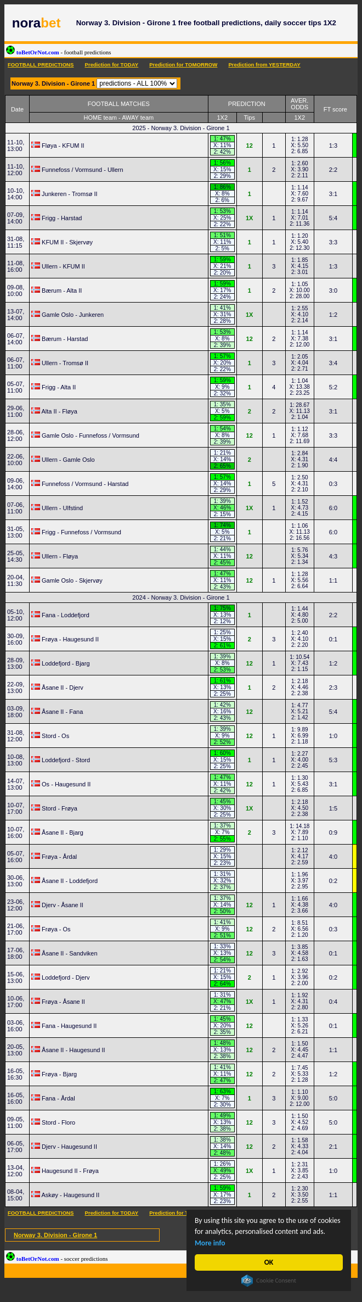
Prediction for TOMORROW (183, 65)
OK (269, 1262)
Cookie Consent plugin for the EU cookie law (268, 1281)
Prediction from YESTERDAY (264, 65)
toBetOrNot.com (58, 52)
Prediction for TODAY (111, 65)
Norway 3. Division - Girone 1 (55, 1235)
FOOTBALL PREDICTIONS (40, 65)
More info (210, 1243)
